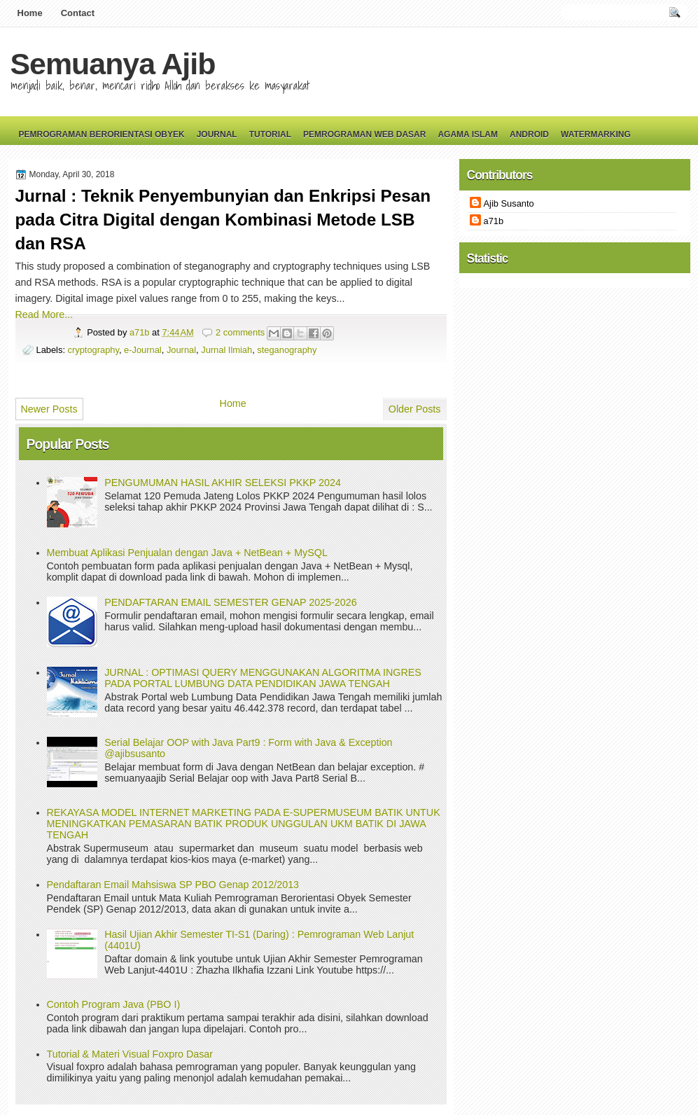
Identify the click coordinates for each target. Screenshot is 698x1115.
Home (30, 13)
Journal (217, 134)
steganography (286, 350)
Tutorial (270, 134)
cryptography (93, 350)
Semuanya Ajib (113, 64)
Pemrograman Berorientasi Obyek (102, 134)
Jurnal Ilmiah (226, 350)
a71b (141, 332)
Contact (78, 13)
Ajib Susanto (509, 203)
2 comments (240, 332)
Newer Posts (49, 409)
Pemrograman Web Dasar (364, 134)
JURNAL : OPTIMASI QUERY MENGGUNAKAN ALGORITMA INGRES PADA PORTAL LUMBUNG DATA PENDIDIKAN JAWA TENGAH (262, 678)
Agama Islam (468, 134)
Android (529, 134)
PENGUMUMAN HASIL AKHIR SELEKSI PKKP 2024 (222, 482)
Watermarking (596, 134)
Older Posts (415, 409)
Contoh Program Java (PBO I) (114, 1004)
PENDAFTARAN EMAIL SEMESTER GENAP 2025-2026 (230, 602)
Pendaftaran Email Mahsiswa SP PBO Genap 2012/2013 (173, 884)
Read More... (44, 314)
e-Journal (143, 350)
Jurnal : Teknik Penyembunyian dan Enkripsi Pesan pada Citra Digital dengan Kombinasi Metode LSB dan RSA (223, 219)
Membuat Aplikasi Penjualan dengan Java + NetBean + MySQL (187, 552)
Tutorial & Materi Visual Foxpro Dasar (130, 1054)
